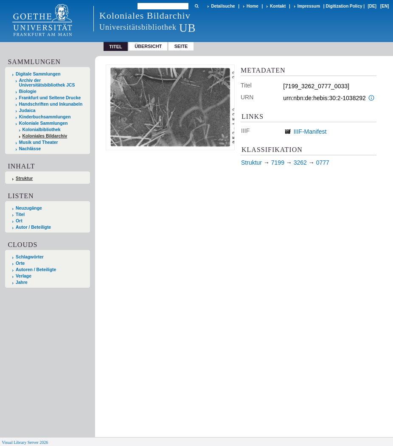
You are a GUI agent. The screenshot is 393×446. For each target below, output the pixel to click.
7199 (277, 162)
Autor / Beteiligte (33, 227)
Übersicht (148, 46)
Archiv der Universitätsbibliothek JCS (47, 82)
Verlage (23, 276)
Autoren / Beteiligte (36, 269)
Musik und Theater (38, 142)
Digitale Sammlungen (38, 74)
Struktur (24, 178)
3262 (300, 162)
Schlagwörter (30, 257)
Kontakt (278, 6)
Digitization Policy (344, 6)
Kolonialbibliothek (41, 129)
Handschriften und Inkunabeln (51, 104)
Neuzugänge (29, 208)
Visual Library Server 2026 (25, 442)
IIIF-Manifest (310, 131)
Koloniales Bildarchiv (44, 136)
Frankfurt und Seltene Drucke (50, 97)
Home (252, 6)
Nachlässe (30, 148)
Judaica (27, 110)
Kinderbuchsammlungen (45, 117)
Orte (20, 263)
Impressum (309, 6)
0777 (322, 162)
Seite (181, 46)
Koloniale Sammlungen (43, 123)
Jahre (22, 282)
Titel (20, 214)
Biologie (27, 91)
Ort (19, 221)
